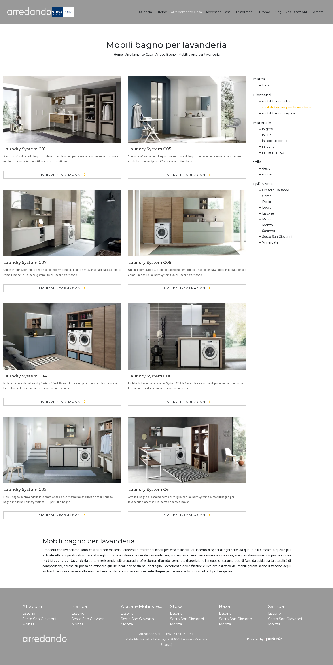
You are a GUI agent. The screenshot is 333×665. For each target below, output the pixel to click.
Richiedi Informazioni (60, 174)
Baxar (266, 85)
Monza (267, 225)
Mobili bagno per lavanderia (199, 54)
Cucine (161, 12)
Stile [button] (257, 162)
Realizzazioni (296, 12)
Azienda (145, 12)
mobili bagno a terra (277, 101)
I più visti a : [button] (263, 184)
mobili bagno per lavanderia (286, 107)
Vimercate (270, 242)
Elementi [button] (262, 95)
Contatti (317, 12)
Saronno (268, 231)
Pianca (79, 606)
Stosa (176, 606)
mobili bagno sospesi (278, 113)
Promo (264, 12)
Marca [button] (259, 79)
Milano (267, 219)
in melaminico (273, 152)
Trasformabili (245, 12)
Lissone (268, 213)
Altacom (32, 606)
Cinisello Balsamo (275, 190)
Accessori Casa (218, 12)
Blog (278, 12)
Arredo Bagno (165, 54)
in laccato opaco (274, 141)
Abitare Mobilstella (142, 606)
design (267, 168)
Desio (266, 202)
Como (267, 196)
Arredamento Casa (186, 12)
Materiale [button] (262, 123)
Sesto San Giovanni (277, 237)
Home (118, 54)
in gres (267, 129)
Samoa (276, 606)
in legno (268, 147)
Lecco (267, 208)
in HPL (267, 135)
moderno (269, 174)
